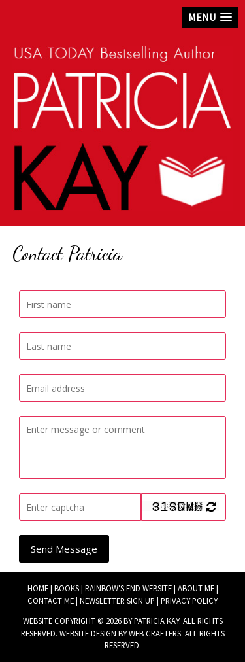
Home (37, 588)
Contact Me (50, 600)
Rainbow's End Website (128, 588)
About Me (196, 588)
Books (66, 588)
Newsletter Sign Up (117, 600)
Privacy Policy (189, 600)
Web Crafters (155, 633)
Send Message (64, 548)
